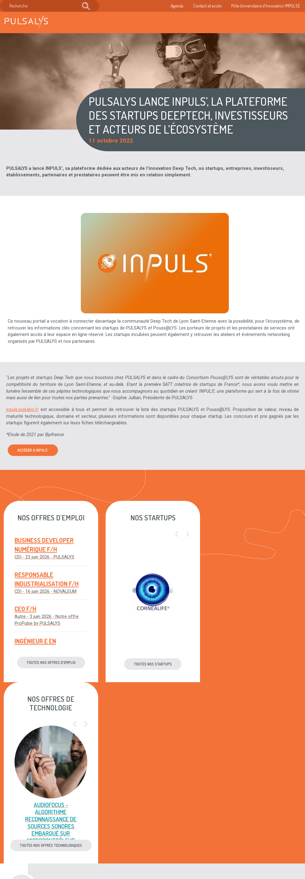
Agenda (177, 5)
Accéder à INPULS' (32, 450)
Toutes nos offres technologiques (254, 663)
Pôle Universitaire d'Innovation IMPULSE (265, 5)
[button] (176, 534)
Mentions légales (149, 809)
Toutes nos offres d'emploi (50, 662)
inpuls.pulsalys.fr (22, 409)
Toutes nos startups (152, 663)
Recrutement (95, 828)
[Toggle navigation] (294, 22)
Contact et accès (207, 5)
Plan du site (144, 828)
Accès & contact (99, 847)
